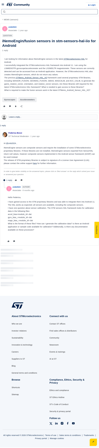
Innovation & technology (22, 345)
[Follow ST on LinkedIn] (56, 424)
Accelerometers (27, 100)
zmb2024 (12, 27)
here (35, 163)
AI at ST (53, 359)
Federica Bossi (15, 133)
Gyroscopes (9, 100)
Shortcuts (16, 387)
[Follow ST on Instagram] (62, 424)
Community (54, 338)
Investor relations (19, 331)
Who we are (17, 324)
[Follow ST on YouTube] (73, 424)
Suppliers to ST (18, 359)
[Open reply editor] (49, 117)
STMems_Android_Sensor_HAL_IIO (31, 78)
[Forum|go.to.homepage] (18, 5)
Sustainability (17, 338)
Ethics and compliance (59, 390)
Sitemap (15, 394)
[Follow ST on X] (51, 424)
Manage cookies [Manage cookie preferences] (57, 438)
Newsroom (54, 345)
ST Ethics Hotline (57, 397)
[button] (2, 5)
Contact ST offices (57, 324)
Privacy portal (41, 438)
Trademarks (89, 435)
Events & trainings (57, 352)
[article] (49, 156)
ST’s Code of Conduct (59, 404)
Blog (14, 366)
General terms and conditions (24, 373)
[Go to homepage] (19, 308)
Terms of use (50, 435)
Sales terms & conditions (70, 435)
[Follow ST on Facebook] (67, 424)
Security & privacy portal (60, 411)
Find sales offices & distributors (63, 331)
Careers (15, 352)
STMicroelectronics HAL (74, 59)
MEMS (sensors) (11, 20)
